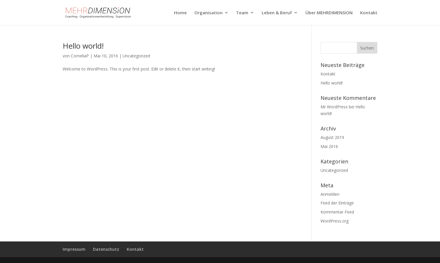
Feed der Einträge (337, 203)
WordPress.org (335, 221)
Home (180, 12)
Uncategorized (136, 56)
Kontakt (368, 12)
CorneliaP (80, 56)
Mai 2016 (329, 146)
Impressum (74, 249)
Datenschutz (106, 249)
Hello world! (83, 45)
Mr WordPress (334, 107)
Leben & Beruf (277, 12)
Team (242, 12)
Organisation (208, 12)
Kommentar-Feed (337, 212)
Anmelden (330, 194)
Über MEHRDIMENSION (329, 12)
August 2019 (332, 137)
